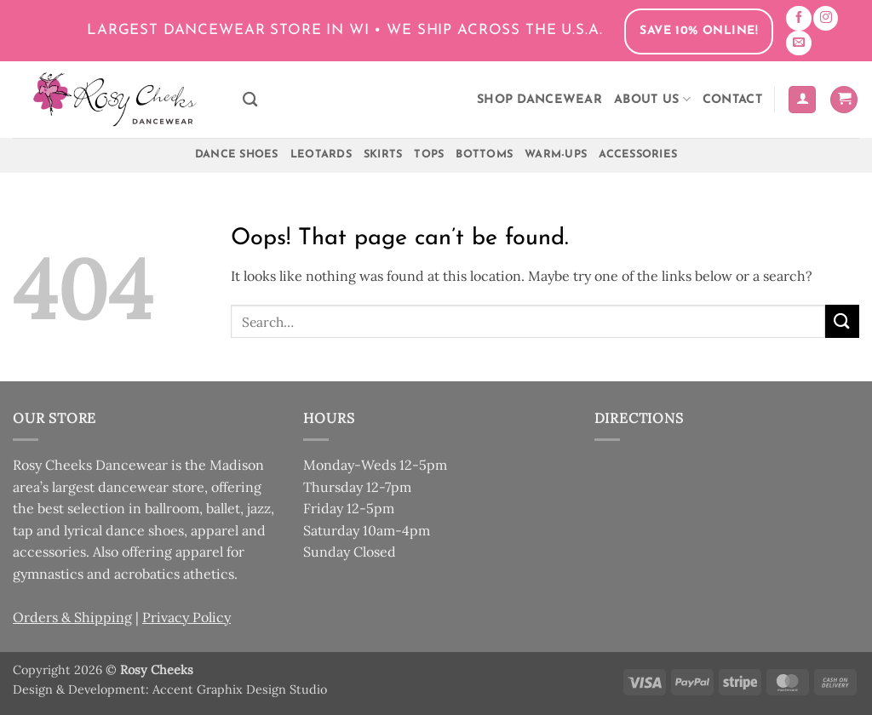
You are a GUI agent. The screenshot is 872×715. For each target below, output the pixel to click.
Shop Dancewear (539, 100)
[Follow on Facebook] (798, 18)
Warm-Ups (556, 154)
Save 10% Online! (699, 31)
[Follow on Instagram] (825, 18)
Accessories (638, 154)
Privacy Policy (186, 617)
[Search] (250, 100)
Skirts (383, 154)
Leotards (321, 154)
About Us (652, 99)
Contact (732, 100)
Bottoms (484, 154)
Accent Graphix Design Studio (239, 689)
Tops (429, 154)
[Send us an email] (798, 43)
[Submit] (842, 321)
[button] (802, 100)
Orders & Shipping (72, 617)
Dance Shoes (236, 154)
